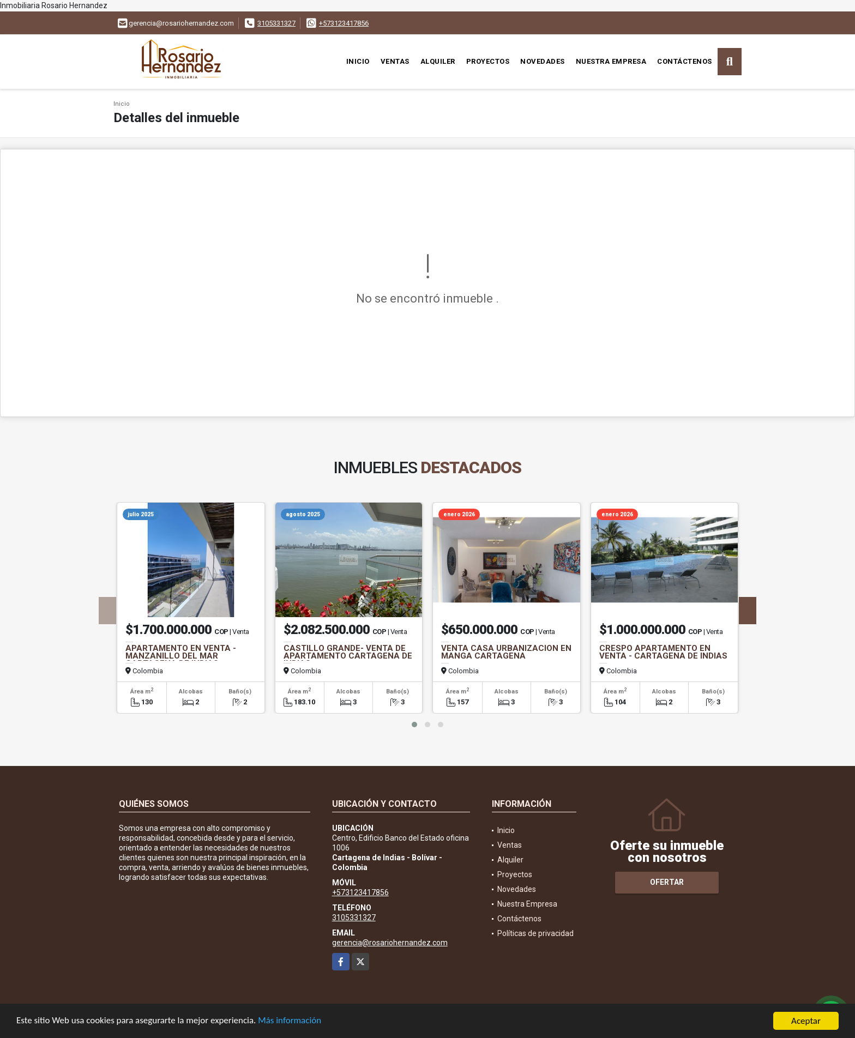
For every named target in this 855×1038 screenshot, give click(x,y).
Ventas (395, 61)
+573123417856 (344, 23)
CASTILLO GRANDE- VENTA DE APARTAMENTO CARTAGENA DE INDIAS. (348, 655)
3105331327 (276, 23)
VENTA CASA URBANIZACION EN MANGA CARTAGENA (506, 652)
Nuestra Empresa (611, 61)
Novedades (542, 61)
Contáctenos (684, 61)
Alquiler (437, 61)
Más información (290, 1022)
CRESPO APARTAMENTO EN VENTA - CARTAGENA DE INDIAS (663, 652)
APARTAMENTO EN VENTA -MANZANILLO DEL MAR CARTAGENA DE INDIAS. (180, 655)
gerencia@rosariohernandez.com (390, 942)
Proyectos (488, 61)
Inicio (358, 61)
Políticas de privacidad (535, 933)
